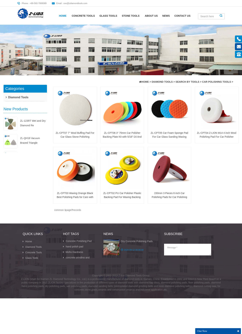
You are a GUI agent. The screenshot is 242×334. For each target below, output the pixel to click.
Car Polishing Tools (216, 81)
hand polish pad (73, 253)
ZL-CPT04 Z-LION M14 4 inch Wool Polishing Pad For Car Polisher (216, 134)
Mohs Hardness (73, 259)
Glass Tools (108, 15)
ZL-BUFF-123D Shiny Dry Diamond (32, 187)
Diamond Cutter (73, 286)
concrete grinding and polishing (76, 266)
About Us (151, 15)
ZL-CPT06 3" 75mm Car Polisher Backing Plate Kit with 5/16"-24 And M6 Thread (122, 135)
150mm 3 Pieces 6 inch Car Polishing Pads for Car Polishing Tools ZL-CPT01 (169, 195)
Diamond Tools (162, 81)
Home (62, 15)
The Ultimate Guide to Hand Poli (136, 273)
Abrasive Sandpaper (75, 281)
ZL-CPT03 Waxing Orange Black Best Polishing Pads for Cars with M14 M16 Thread (75, 195)
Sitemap (28, 287)
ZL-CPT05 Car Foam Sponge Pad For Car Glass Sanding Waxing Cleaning (169, 135)
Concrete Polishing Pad (77, 248)
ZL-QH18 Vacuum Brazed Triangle (30, 152)
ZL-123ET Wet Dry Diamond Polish (30, 169)
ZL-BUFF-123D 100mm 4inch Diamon (33, 205)
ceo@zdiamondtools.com (75, 3)
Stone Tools (130, 15)
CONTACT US (182, 15)
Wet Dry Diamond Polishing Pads (74, 272)
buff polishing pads (74, 275)
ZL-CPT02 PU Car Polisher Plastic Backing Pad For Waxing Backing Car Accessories (122, 195)
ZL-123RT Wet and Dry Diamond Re (33, 135)
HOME (145, 81)
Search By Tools (187, 81)
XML (26, 293)
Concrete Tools (83, 15)
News (166, 15)
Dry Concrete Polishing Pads (137, 248)
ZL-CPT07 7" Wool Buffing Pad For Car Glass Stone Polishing (75, 134)
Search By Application (22, 110)
